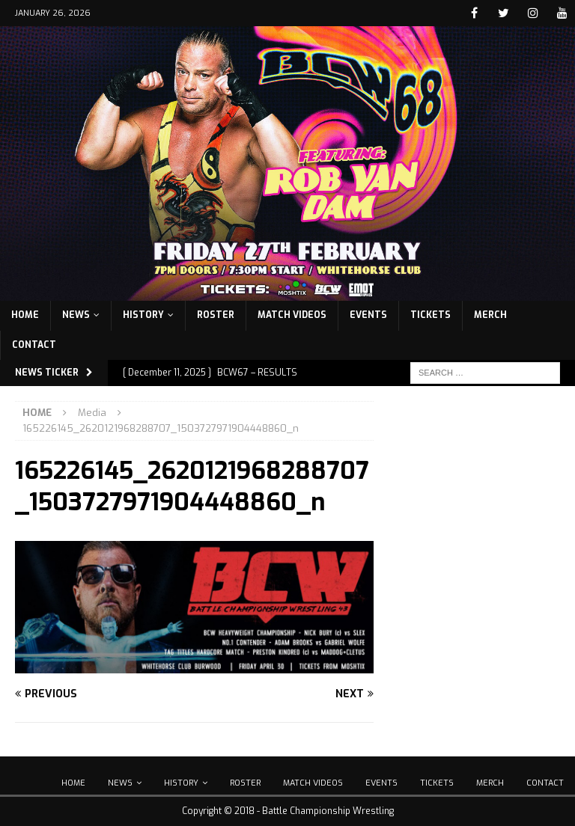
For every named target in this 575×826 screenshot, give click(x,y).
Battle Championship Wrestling (328, 811)
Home (25, 315)
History (143, 315)
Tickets (430, 315)
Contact (34, 345)
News (76, 315)
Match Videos (292, 315)
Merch (490, 315)
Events (368, 315)
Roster (215, 315)
